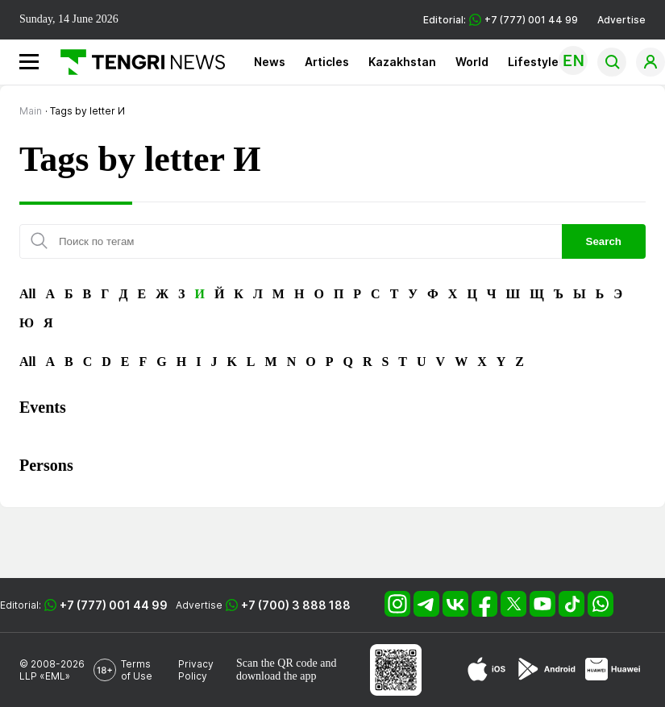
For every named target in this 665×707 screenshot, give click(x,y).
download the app (276, 676)
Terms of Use (136, 670)
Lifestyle (533, 62)
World (471, 62)
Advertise (621, 20)
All (27, 294)
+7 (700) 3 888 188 (296, 605)
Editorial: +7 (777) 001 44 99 (500, 20)
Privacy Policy (196, 670)
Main (30, 111)
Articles (327, 62)
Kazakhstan (402, 62)
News (269, 62)
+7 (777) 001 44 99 (114, 605)
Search (603, 241)
